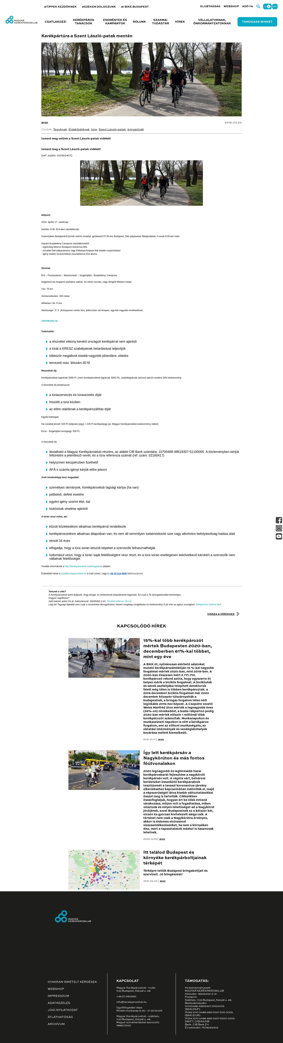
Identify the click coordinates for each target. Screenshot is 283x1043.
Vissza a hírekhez (221, 614)
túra (94, 129)
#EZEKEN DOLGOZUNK (99, 6)
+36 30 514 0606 (118, 573)
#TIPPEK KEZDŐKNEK (60, 6)
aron (44, 122)
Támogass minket (257, 22)
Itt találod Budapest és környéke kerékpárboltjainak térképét (175, 858)
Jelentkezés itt (49, 320)
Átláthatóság (60, 1017)
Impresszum (58, 996)
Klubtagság (210, 6)
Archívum (56, 1024)
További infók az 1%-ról (119, 601)
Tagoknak (60, 129)
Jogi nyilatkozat (63, 1010)
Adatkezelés (59, 1003)
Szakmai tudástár (160, 22)
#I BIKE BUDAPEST (135, 6)
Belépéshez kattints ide (208, 604)
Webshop (231, 6)
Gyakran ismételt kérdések (72, 982)
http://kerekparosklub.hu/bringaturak (83, 566)
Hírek (180, 22)
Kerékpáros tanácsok (83, 22)
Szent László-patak (112, 129)
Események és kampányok (115, 22)
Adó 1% (247, 6)
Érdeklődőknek (79, 129)
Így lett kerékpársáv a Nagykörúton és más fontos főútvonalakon (173, 758)
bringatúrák (135, 129)
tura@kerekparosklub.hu (73, 573)
